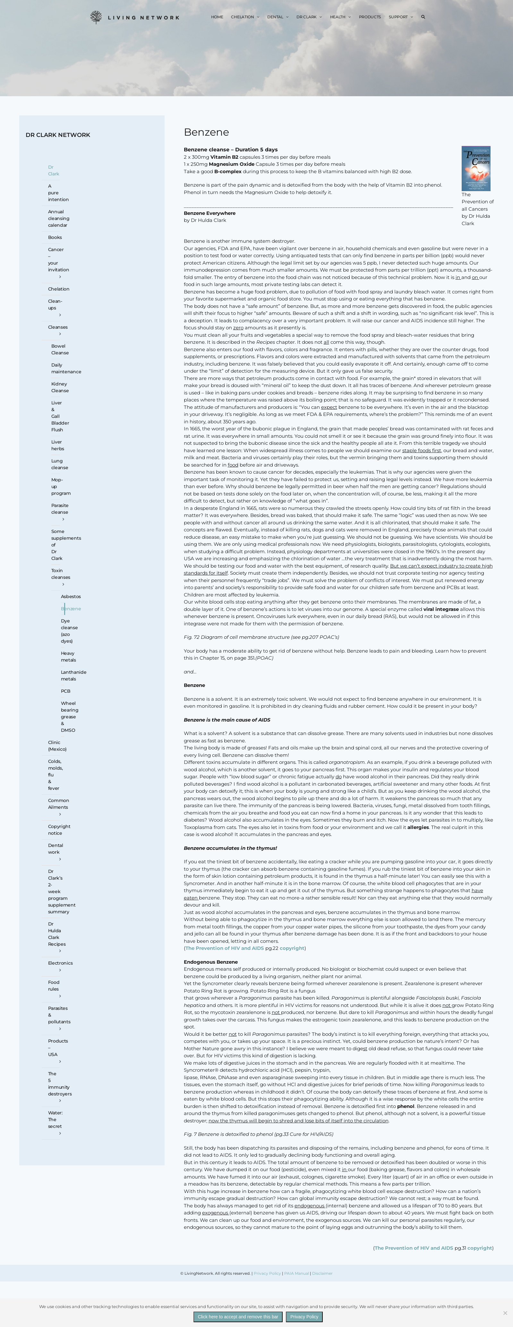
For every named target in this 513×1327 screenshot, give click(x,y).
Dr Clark (54, 170)
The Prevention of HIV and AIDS (224, 948)
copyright (292, 948)
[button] (423, 16)
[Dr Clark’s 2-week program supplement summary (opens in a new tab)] (51, 892)
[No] (505, 1313)
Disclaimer (322, 1273)
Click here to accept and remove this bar (238, 1316)
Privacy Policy (267, 1273)
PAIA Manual (296, 1273)
